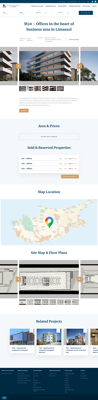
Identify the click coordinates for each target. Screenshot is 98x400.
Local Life (67, 378)
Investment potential (69, 389)
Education (67, 385)
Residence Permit (52, 373)
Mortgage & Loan (37, 382)
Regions (66, 380)
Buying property (62, 6)
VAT (34, 378)
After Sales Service (37, 387)
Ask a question (62, 1)
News (66, 392)
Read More (24, 110)
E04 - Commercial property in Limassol (20, 349)
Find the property (84, 378)
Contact (94, 6)
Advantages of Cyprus (69, 373)
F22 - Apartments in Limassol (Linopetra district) (46, 350)
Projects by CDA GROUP (37, 6)
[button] (18, 66)
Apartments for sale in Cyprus (23, 375)
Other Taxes (35, 380)
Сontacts (83, 373)
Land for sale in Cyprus (22, 382)
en (79, 1)
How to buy (35, 373)
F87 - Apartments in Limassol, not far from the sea (76, 350)
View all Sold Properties (69, 176)
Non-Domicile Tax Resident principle (39, 390)
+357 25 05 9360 (72, 1)
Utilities (34, 385)
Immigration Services (74, 6)
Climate (66, 375)
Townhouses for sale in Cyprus (23, 380)
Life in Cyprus (86, 6)
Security (66, 382)
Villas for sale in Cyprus (22, 378)
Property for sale (20, 373)
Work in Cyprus (52, 375)
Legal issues (35, 375)
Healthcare (67, 387)
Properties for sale (51, 6)
